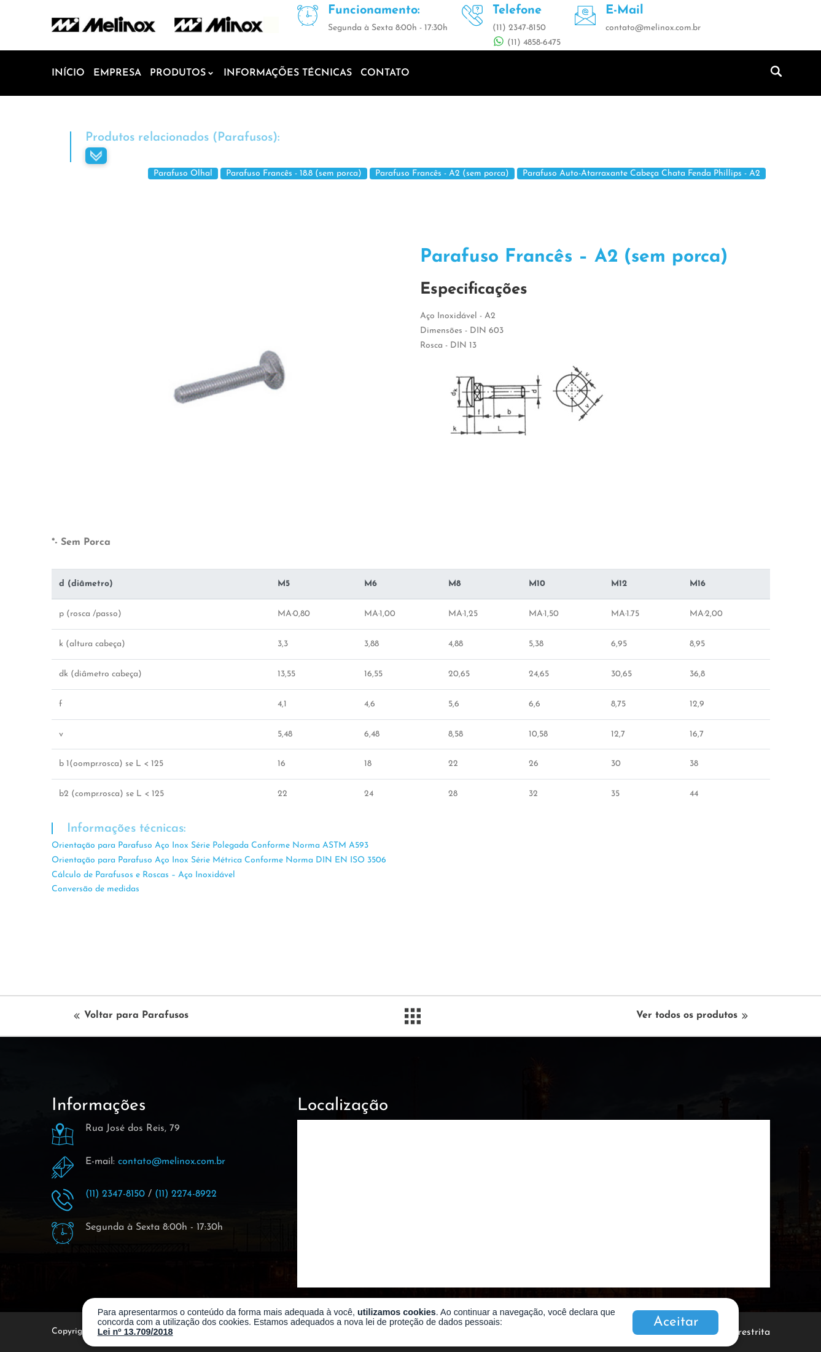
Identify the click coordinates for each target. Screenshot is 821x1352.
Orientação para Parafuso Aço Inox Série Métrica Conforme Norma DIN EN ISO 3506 (219, 860)
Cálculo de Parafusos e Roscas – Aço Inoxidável (143, 875)
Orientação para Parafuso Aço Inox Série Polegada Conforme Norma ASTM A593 (210, 845)
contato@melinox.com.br (171, 1161)
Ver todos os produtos (690, 1015)
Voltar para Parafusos (132, 1015)
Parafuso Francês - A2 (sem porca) (442, 173)
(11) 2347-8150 (115, 1194)
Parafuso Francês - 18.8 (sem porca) (294, 173)
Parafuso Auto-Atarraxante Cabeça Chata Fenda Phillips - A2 (641, 173)
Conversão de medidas (95, 889)
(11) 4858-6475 (533, 42)
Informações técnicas (288, 73)
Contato (385, 73)
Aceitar (675, 1322)
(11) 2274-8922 (186, 1194)
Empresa (117, 73)
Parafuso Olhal (183, 173)
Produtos (178, 73)
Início (68, 73)
